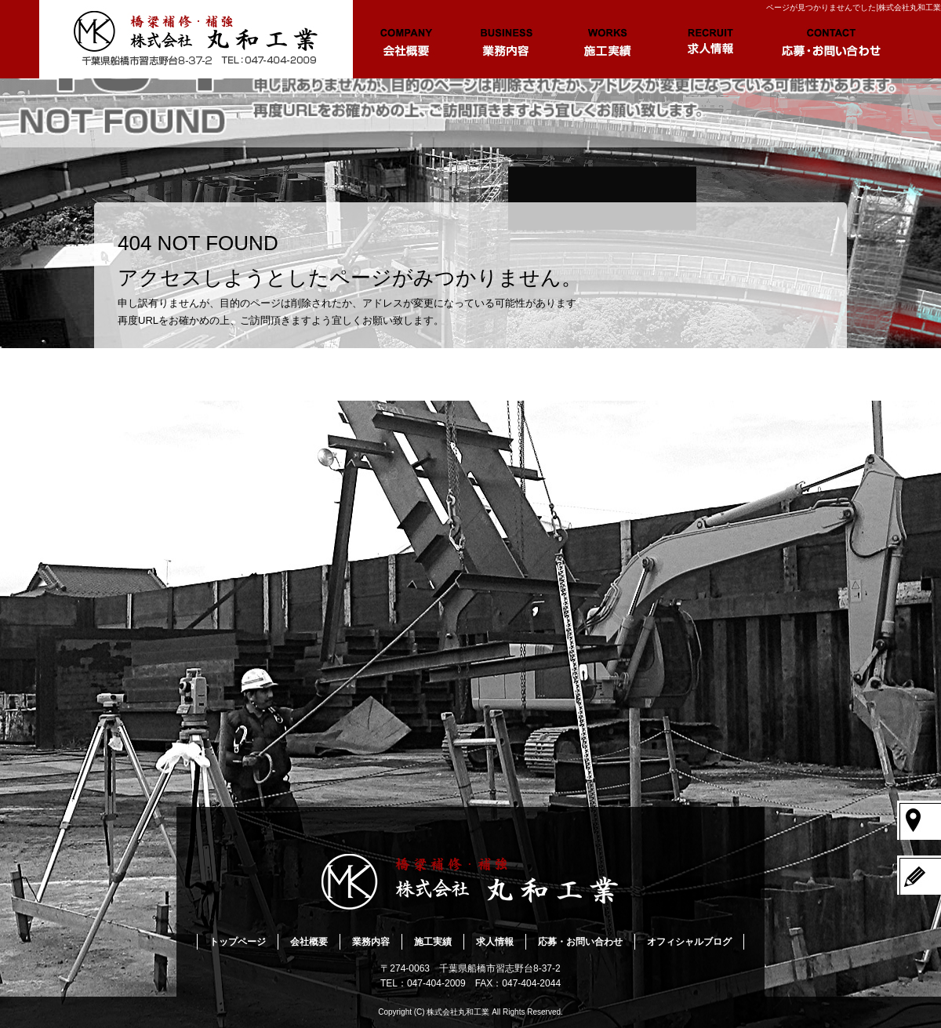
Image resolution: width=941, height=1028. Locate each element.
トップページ (196, 39)
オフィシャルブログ (689, 941)
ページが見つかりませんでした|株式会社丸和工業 (853, 7)
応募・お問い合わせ (831, 39)
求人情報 (710, 39)
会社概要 (404, 39)
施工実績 (608, 39)
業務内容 (506, 39)
